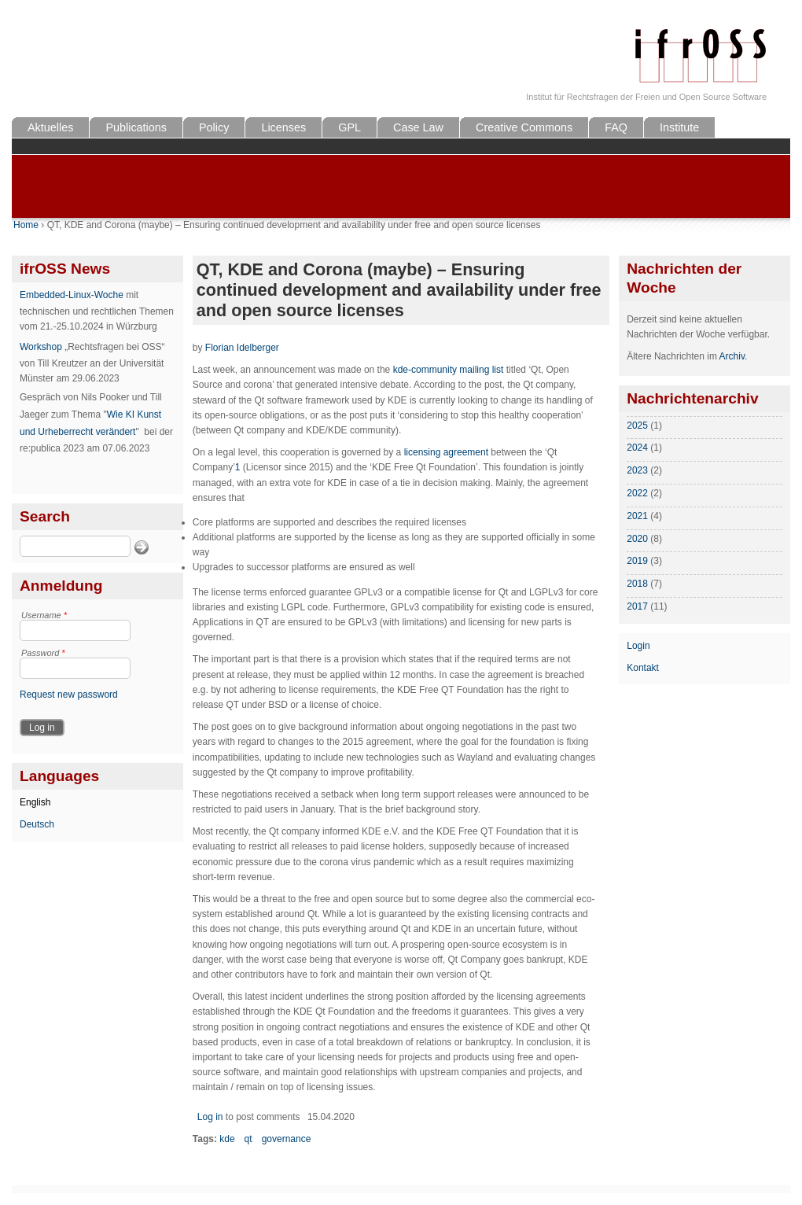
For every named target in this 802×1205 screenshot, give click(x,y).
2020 (637, 538)
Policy (214, 127)
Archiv (732, 356)
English (35, 802)
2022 (637, 493)
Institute (679, 127)
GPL (349, 127)
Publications (136, 127)
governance (286, 1138)
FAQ (616, 127)
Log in (210, 1116)
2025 (637, 425)
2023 (637, 470)
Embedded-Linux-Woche (71, 294)
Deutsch (37, 824)
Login (638, 645)
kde (226, 1138)
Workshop (41, 346)
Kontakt (643, 667)
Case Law (418, 127)
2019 (637, 560)
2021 (637, 515)
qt (248, 1138)
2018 (637, 583)
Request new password (69, 694)
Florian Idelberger (242, 347)
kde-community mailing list (448, 369)
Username (44, 615)
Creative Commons (524, 127)
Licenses (283, 127)
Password (43, 653)
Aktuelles (50, 127)
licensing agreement (446, 452)
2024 (637, 447)
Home (26, 224)
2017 (637, 606)
